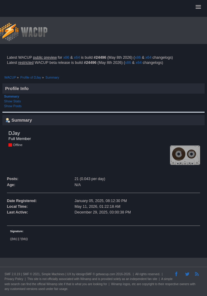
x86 (66, 57)
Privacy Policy (14, 279)
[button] (198, 7)
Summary (11, 96)
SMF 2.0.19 (12, 274)
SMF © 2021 (31, 274)
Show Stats (12, 101)
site (36, 279)
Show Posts (13, 106)
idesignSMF (84, 274)
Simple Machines (53, 274)
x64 (77, 57)
